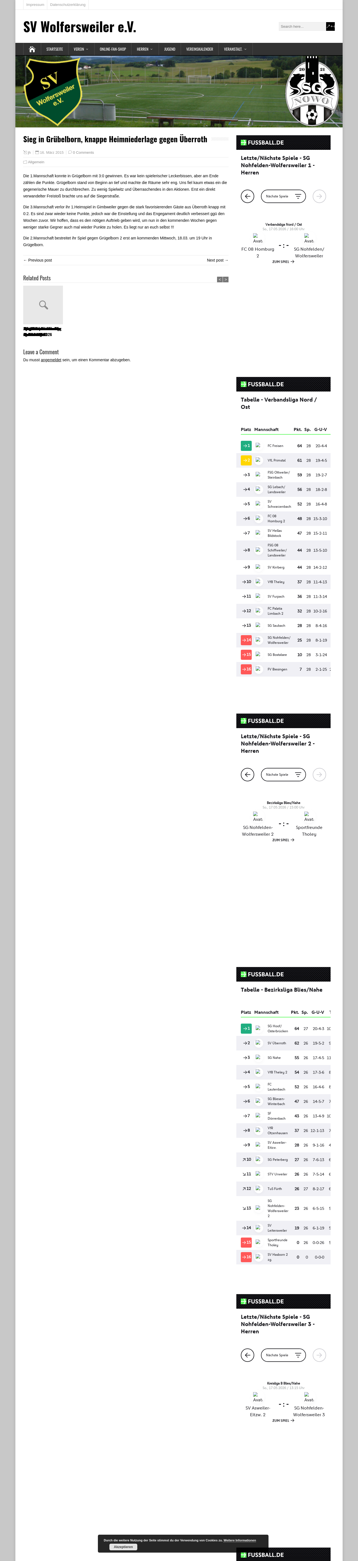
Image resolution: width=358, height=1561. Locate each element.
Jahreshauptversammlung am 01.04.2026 (41, 331)
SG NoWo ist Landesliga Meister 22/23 (208, 331)
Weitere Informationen (239, 1540)
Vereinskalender (199, 49)
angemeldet (51, 360)
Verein (79, 49)
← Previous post (37, 260)
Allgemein (36, 162)
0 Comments (83, 152)
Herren (142, 49)
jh (29, 153)
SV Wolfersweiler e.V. (79, 26)
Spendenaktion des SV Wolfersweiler (82, 331)
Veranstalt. (233, 49)
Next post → (218, 260)
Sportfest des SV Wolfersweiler (161, 331)
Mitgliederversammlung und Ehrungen (125, 331)
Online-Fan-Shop (113, 49)
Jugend (169, 49)
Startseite (54, 49)
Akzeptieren (123, 1547)
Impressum (35, 5)
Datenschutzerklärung (67, 5)
